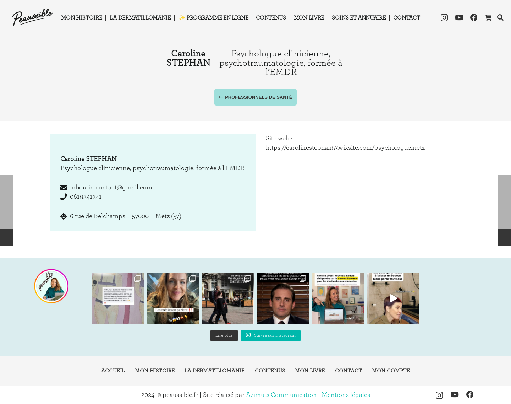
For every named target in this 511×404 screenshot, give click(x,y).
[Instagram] (444, 17)
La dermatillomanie (214, 370)
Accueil (113, 370)
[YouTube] (459, 17)
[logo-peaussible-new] (32, 17)
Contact (348, 370)
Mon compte (391, 370)
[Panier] (487, 18)
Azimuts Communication (281, 395)
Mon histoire (155, 370)
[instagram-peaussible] (51, 286)
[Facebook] (474, 17)
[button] (500, 17)
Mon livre (310, 370)
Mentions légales (346, 395)
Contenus (270, 370)
